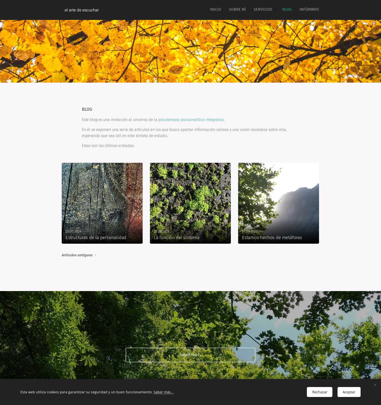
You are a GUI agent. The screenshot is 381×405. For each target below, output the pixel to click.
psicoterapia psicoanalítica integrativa (191, 119)
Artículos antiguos (77, 255)
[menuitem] (287, 10)
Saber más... (164, 391)
